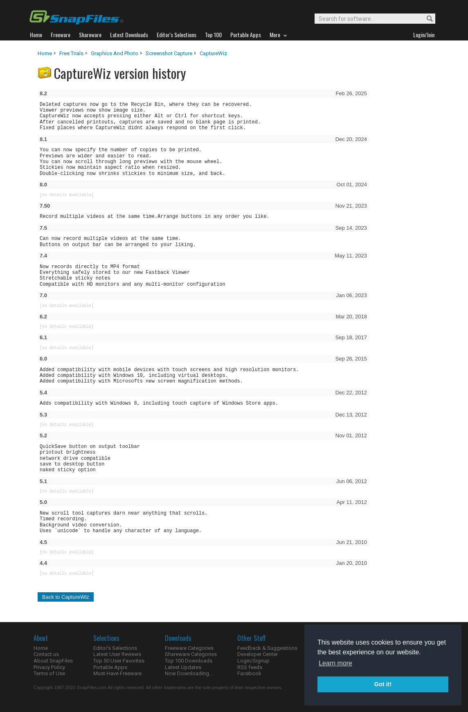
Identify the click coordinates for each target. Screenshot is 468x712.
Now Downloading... (189, 673)
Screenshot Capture (169, 53)
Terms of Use (49, 673)
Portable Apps (110, 667)
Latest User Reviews (117, 654)
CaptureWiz (213, 53)
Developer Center (257, 654)
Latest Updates (183, 667)
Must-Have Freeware (117, 673)
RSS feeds (249, 667)
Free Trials (71, 53)
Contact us (46, 654)
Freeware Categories (189, 648)
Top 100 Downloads (188, 661)
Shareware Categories (191, 654)
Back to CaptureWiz (65, 597)
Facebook (249, 673)
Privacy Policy (49, 667)
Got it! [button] (383, 684)
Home (45, 53)
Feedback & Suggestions (267, 648)
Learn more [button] (335, 663)
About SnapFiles (53, 661)
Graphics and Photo (114, 53)
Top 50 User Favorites (118, 661)
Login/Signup (253, 661)
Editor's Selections (115, 648)
